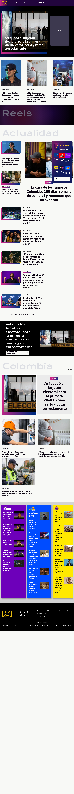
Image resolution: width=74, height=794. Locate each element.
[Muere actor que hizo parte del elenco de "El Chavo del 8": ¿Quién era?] (11, 177)
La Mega (44, 611)
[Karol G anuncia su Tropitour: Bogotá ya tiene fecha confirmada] (13, 516)
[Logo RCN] (7, 613)
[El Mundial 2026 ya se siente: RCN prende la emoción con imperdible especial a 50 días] (11, 300)
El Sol (50, 611)
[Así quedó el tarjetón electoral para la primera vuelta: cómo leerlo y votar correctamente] (25, 31)
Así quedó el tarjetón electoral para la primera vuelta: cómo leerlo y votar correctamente (19, 336)
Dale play (62, 179)
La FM (60, 609)
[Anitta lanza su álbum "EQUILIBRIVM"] (13, 544)
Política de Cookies (67, 625)
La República (40, 614)
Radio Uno (55, 611)
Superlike (68, 611)
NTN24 (46, 614)
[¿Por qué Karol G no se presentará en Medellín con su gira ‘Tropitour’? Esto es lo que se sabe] (11, 257)
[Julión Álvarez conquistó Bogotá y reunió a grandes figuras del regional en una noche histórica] (39, 521)
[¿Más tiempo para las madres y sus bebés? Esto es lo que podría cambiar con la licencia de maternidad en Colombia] (37, 73)
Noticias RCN (54, 609)
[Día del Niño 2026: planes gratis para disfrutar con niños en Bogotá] (63, 73)
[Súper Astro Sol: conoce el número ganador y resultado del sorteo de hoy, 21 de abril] (11, 236)
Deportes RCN (66, 609)
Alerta (39, 611)
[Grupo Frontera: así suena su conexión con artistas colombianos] (39, 588)
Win (51, 614)
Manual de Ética (51, 618)
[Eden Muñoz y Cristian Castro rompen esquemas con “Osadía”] (39, 574)
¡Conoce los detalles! (17, 353)
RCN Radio (47, 609)
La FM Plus (61, 611)
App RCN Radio (39, 3)
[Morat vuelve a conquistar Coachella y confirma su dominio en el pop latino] (13, 566)
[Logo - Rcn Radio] (4, 2)
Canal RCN (40, 609)
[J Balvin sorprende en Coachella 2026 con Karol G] (13, 554)
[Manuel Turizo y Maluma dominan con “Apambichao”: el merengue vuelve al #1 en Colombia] (13, 531)
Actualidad (15, 3)
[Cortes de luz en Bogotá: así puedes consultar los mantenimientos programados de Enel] (18, 432)
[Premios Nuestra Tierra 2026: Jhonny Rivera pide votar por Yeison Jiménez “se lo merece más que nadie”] (11, 213)
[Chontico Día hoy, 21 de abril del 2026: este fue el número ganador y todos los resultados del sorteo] (11, 277)
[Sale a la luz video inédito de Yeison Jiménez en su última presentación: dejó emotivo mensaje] (39, 540)
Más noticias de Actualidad (24, 314)
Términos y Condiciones (35, 625)
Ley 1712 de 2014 (60, 618)
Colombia (27, 3)
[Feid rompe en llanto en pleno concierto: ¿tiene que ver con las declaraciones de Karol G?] (11, 73)
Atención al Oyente (42, 618)
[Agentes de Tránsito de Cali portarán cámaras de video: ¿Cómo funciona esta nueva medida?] (18, 471)
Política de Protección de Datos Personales (51, 625)
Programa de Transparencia (43, 621)
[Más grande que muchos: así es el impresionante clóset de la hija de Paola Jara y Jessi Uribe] (39, 558)
